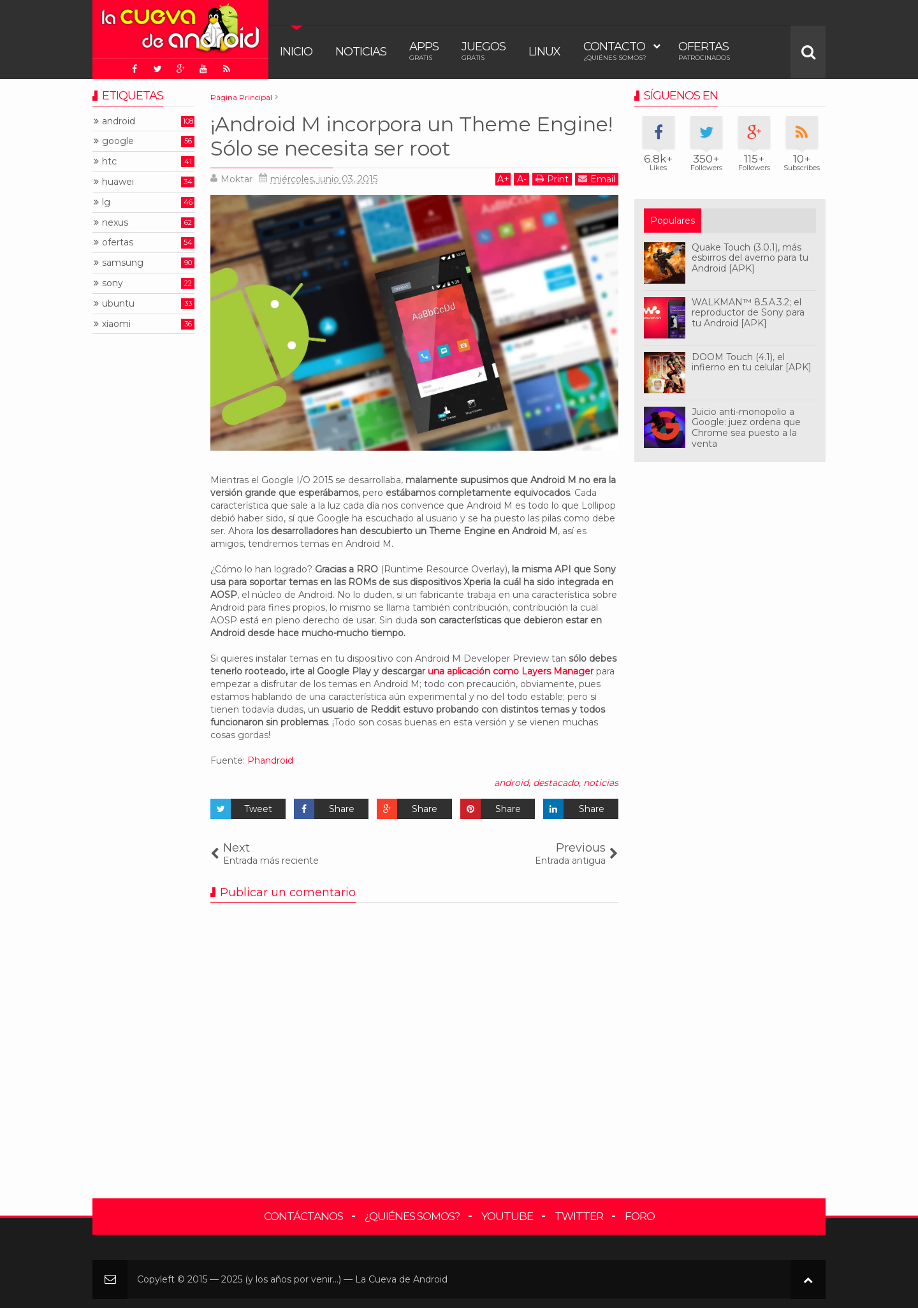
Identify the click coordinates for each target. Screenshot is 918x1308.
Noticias (360, 52)
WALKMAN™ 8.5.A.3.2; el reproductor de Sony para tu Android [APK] (748, 313)
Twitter (579, 1216)
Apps (424, 51)
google (118, 141)
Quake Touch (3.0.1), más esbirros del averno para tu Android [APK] (750, 258)
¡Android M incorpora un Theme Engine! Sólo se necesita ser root (411, 136)
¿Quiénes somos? (412, 1216)
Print (552, 179)
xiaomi (116, 324)
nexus (115, 222)
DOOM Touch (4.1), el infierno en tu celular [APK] (752, 362)
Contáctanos (303, 1216)
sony (112, 283)
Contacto (614, 51)
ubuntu (118, 303)
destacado (556, 782)
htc (109, 161)
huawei (118, 182)
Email (596, 179)
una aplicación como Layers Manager (511, 671)
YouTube (507, 1216)
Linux (544, 52)
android (511, 782)
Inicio (296, 52)
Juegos (484, 51)
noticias (600, 782)
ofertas (117, 242)
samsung (122, 263)
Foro (640, 1216)
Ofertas (704, 51)
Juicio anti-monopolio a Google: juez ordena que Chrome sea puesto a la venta (746, 427)
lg (106, 202)
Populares (672, 220)
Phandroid (270, 760)
